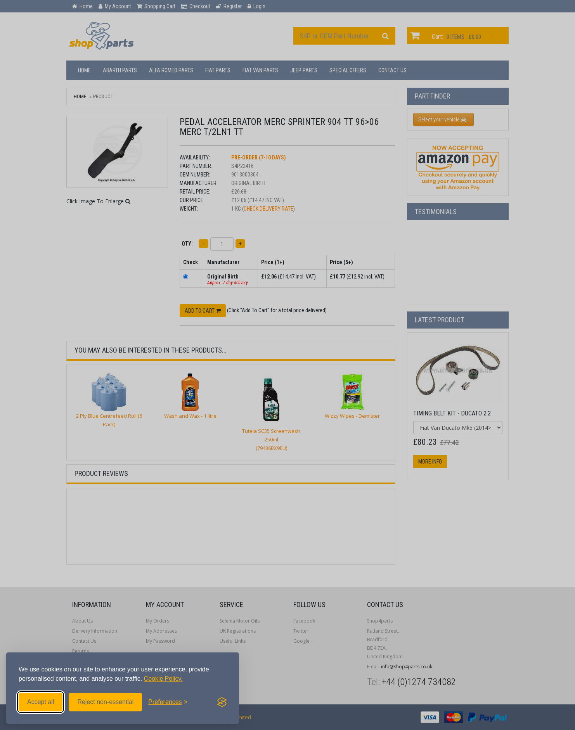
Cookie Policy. (163, 678)
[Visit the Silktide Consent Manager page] (222, 702)
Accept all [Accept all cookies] (40, 702)
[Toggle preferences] (167, 702)
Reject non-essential (105, 702)
